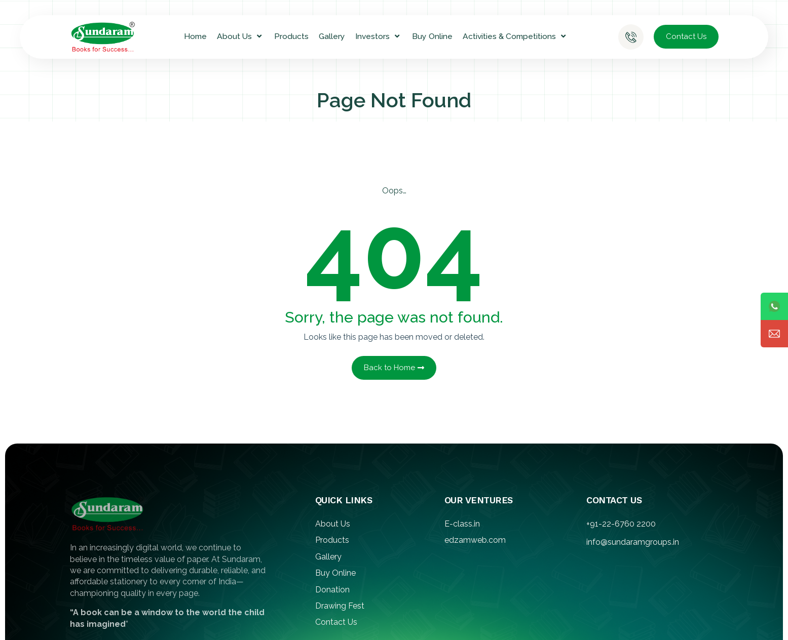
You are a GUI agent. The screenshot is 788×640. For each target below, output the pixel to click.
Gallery (332, 36)
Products (291, 36)
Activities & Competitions (515, 36)
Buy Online (432, 36)
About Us (240, 36)
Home (195, 36)
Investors (378, 36)
